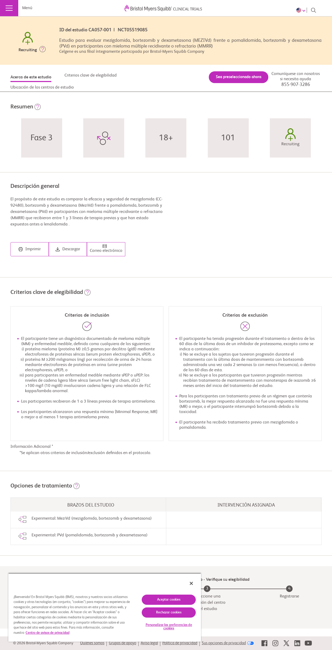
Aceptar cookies (169, 599)
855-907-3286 (295, 84)
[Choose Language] (301, 10)
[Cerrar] (191, 583)
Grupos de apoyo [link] (122, 643)
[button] (42, 50)
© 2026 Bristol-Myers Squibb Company (43, 643)
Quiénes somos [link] (92, 643)
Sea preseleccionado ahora (238, 77)
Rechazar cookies (169, 612)
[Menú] (9, 8)
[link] (264, 643)
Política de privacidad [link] (179, 643)
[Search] (313, 10)
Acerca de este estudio (30, 77)
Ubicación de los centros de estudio (42, 87)
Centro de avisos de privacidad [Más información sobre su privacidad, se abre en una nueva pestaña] (47, 633)
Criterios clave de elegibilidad (90, 75)
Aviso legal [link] (149, 643)
